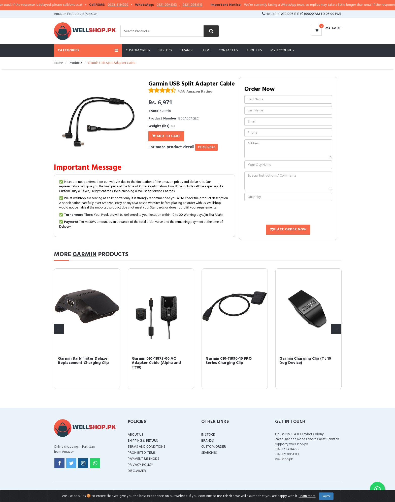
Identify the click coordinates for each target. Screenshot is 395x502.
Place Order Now (288, 229)
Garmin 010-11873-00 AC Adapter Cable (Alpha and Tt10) (303, 363)
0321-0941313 (179, 5)
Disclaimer (137, 471)
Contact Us (228, 50)
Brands (187, 50)
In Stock (166, 50)
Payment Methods (143, 459)
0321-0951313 (205, 5)
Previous (59, 329)
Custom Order (138, 50)
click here (206, 147)
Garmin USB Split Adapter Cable (82, 360)
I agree (326, 496)
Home (58, 63)
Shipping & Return (143, 441)
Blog (206, 50)
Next (336, 329)
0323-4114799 (130, 5)
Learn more (307, 496)
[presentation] (282, 213)
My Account (282, 50)
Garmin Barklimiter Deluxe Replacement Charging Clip (231, 360)
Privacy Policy (140, 465)
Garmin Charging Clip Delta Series (157, 360)
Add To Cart (166, 136)
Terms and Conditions (146, 447)
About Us (254, 50)
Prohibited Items (142, 453)
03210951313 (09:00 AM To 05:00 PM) (311, 14)
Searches (209, 453)
